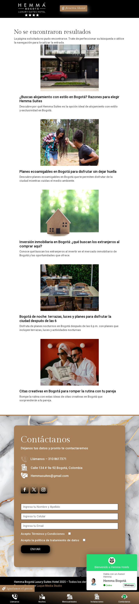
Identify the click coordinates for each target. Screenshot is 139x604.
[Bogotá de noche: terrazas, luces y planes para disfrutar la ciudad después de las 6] (69, 288)
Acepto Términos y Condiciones (46, 534)
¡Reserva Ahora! (75, 8)
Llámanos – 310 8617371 (48, 459)
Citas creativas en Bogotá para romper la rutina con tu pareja (67, 391)
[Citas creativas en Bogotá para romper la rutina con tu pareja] (69, 363)
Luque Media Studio (49, 585)
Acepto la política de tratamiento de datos (53, 540)
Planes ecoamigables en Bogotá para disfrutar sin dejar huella (67, 171)
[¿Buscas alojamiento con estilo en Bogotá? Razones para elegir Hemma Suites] (69, 68)
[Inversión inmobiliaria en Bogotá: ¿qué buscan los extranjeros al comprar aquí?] (69, 213)
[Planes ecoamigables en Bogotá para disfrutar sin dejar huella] (69, 143)
